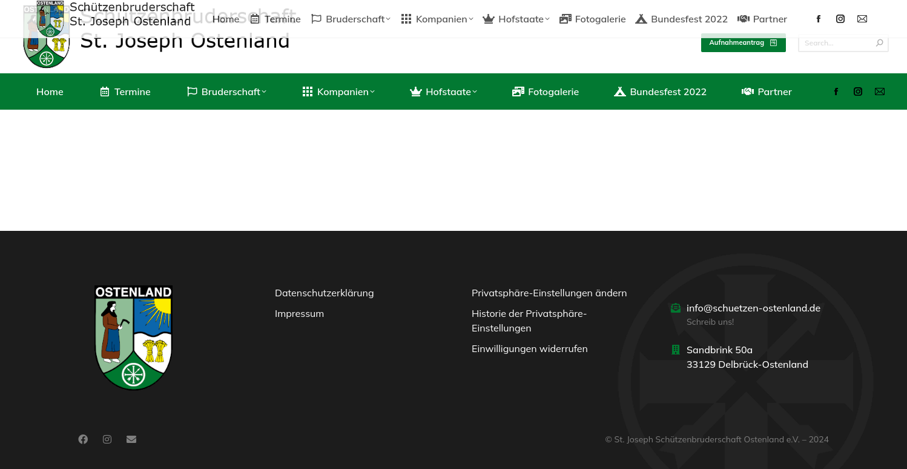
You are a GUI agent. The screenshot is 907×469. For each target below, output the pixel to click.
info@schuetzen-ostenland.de (753, 308)
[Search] (843, 43)
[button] (552, 295)
